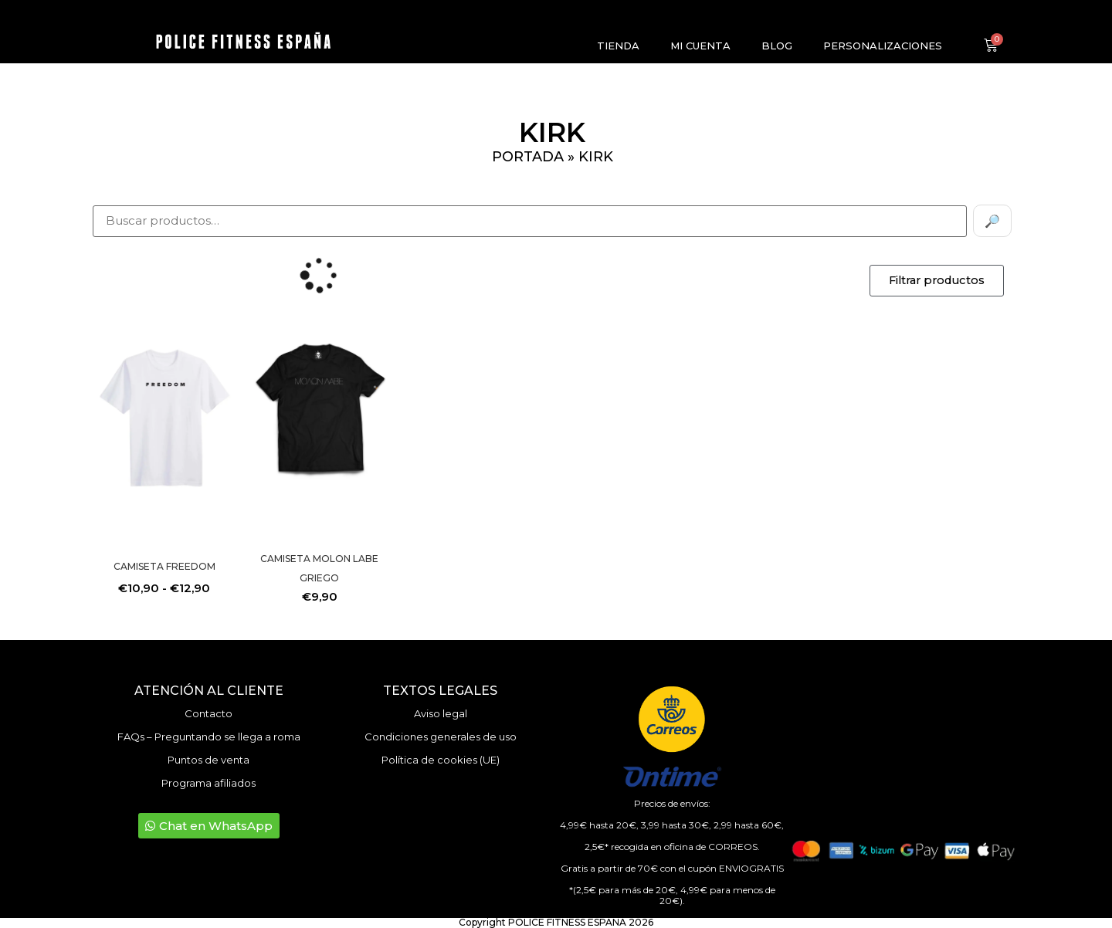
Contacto (208, 713)
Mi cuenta (700, 45)
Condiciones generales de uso (440, 736)
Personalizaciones (882, 45)
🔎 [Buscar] (992, 220)
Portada (528, 156)
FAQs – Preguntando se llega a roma (208, 736)
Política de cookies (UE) (440, 760)
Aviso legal (440, 713)
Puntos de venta (208, 760)
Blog (776, 45)
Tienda (618, 45)
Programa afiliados (208, 783)
